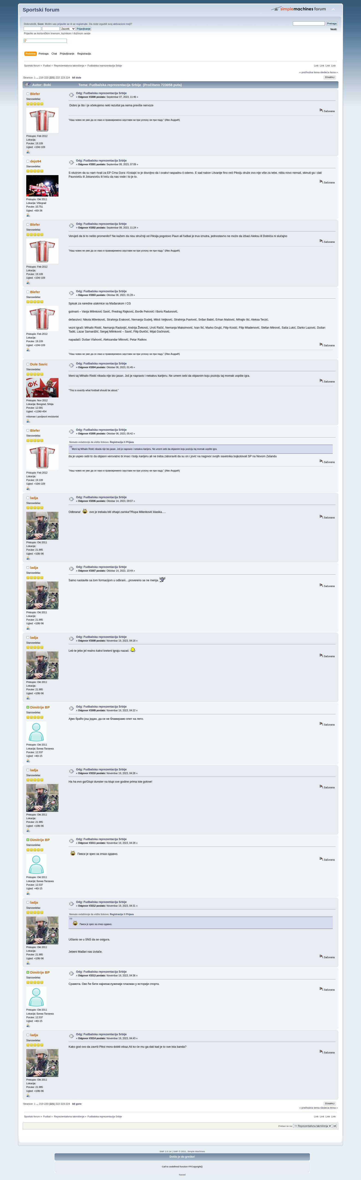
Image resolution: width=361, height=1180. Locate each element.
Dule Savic (39, 364)
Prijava (130, 442)
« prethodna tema (309, 72)
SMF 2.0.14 (166, 1151)
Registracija (116, 442)
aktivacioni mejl (122, 24)
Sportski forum (41, 10)
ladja (34, 498)
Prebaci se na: (285, 1126)
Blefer (35, 94)
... (37, 77)
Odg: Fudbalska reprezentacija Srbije (101, 93)
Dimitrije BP (40, 707)
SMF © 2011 (179, 1151)
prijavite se (63, 24)
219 (41, 77)
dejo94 (35, 161)
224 (68, 77)
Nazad (182, 1174)
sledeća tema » (329, 72)
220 (46, 77)
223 (63, 77)
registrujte (81, 24)
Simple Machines (196, 1151)
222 (58, 77)
